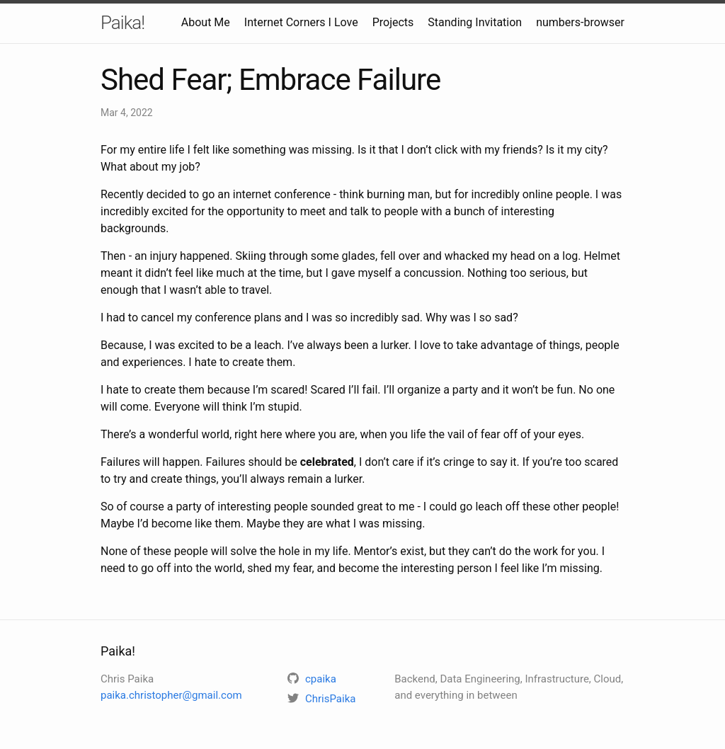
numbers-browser (580, 22)
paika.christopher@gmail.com (171, 695)
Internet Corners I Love (301, 22)
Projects (393, 22)
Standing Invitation (475, 22)
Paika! (122, 22)
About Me (205, 22)
